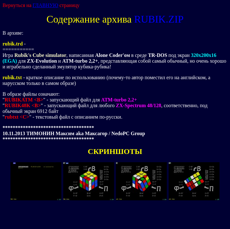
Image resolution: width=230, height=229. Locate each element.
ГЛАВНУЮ (45, 5)
